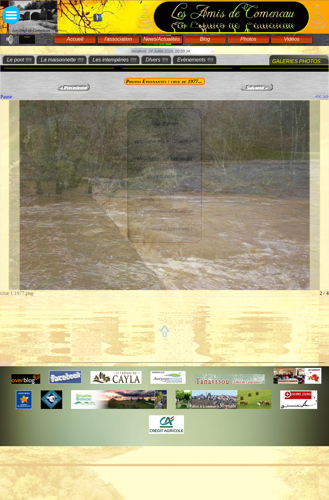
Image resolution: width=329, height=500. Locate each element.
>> (326, 96)
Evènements (191, 59)
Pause (6, 96)
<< (318, 96)
